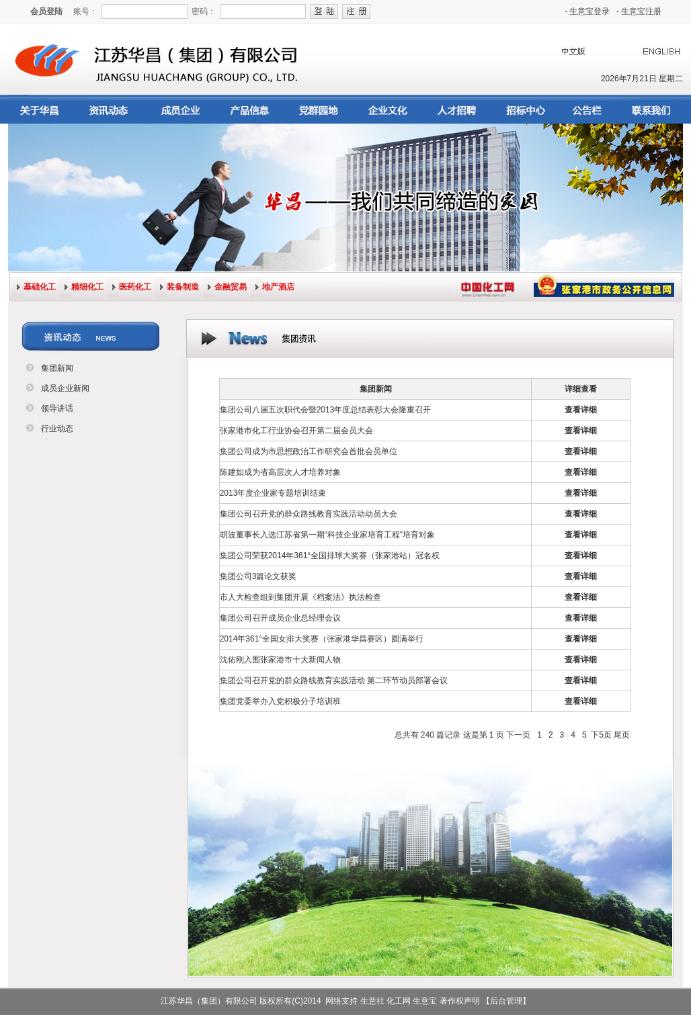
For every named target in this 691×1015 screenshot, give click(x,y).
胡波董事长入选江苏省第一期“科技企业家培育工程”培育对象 (327, 534)
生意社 (372, 1001)
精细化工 (87, 287)
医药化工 (135, 287)
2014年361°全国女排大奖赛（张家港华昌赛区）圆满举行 (322, 639)
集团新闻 (57, 368)
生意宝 (425, 1001)
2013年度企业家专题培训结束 (273, 493)
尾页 (622, 735)
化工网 (399, 1001)
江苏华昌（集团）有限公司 (209, 1001)
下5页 (601, 735)
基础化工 (40, 287)
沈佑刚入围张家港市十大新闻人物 (280, 659)
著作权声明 (460, 1001)
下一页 (518, 735)
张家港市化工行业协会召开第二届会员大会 (296, 430)
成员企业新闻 (65, 388)
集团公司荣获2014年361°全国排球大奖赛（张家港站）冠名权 (330, 555)
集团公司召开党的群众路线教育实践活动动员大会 (308, 514)
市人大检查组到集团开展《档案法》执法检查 (300, 597)
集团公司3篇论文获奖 (258, 576)
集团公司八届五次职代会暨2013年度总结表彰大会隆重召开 (326, 409)
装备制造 (183, 287)
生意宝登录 (587, 11)
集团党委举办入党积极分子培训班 (280, 701)
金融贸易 (230, 287)
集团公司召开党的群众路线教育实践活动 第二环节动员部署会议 (334, 680)
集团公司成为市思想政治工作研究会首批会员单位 (308, 451)
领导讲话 (57, 408)
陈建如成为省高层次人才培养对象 (280, 472)
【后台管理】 (506, 1001)
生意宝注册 (638, 11)
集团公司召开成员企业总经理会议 (280, 618)
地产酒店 (278, 287)
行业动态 (57, 428)
